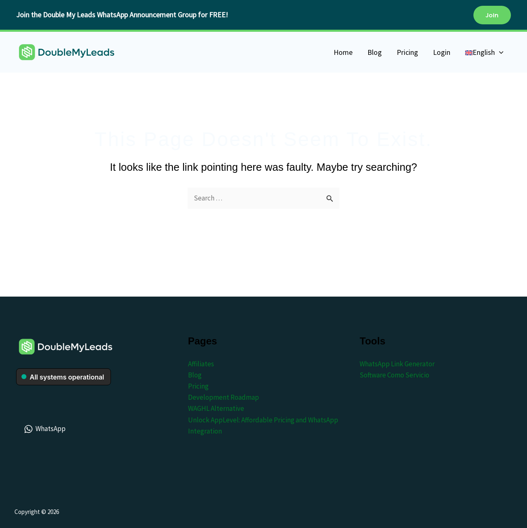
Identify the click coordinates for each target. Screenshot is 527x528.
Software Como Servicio (394, 375)
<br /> (63, 381)
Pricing (198, 386)
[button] (492, 15)
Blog (195, 375)
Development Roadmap (223, 397)
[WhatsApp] (45, 429)
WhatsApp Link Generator (397, 363)
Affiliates (201, 363)
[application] (499, 52)
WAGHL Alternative (216, 408)
